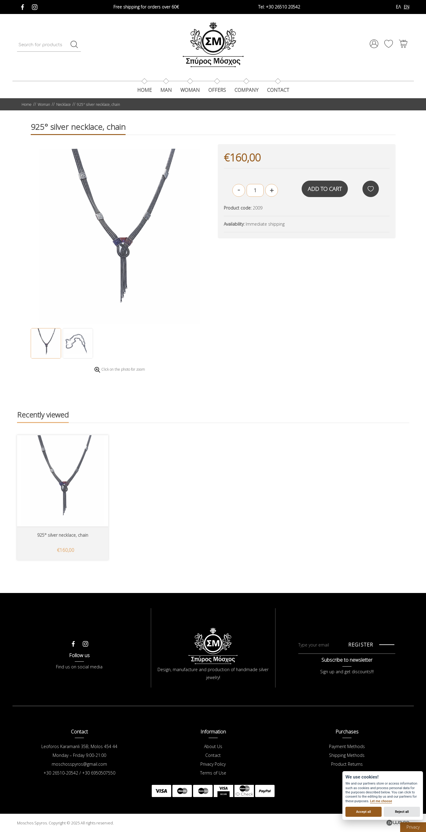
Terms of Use (213, 773)
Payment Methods (347, 746)
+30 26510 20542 (279, 7)
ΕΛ (398, 7)
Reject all (402, 812)
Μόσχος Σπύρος (213, 44)
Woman (190, 90)
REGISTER (360, 644)
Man (166, 90)
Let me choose (381, 801)
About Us (213, 746)
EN (406, 7)
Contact (213, 755)
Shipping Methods (347, 755)
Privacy (413, 827)
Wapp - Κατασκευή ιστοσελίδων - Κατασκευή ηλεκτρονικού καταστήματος (397, 823)
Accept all (363, 812)
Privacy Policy (213, 764)
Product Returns (347, 764)
